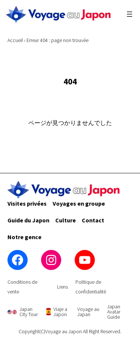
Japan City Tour (28, 312)
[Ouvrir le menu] (129, 14)
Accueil (15, 40)
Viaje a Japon (60, 312)
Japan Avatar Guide (113, 311)
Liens (62, 286)
